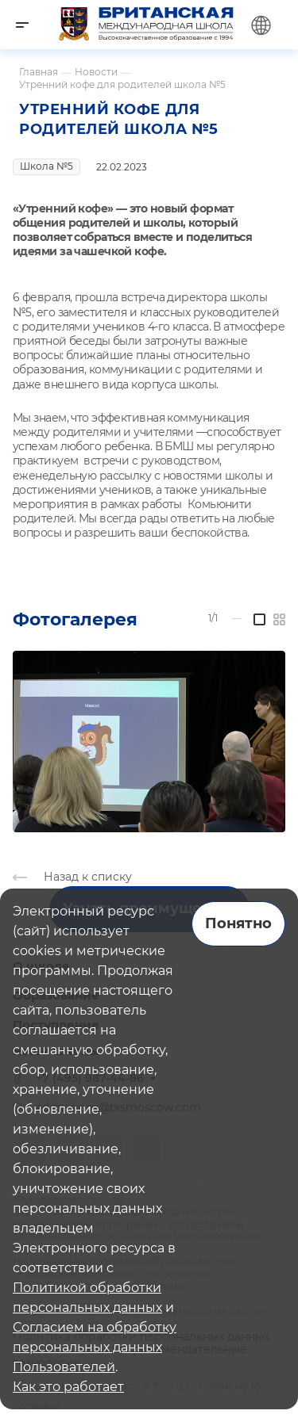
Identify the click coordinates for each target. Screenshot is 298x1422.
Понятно (238, 923)
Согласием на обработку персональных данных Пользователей (94, 1347)
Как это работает (68, 1386)
